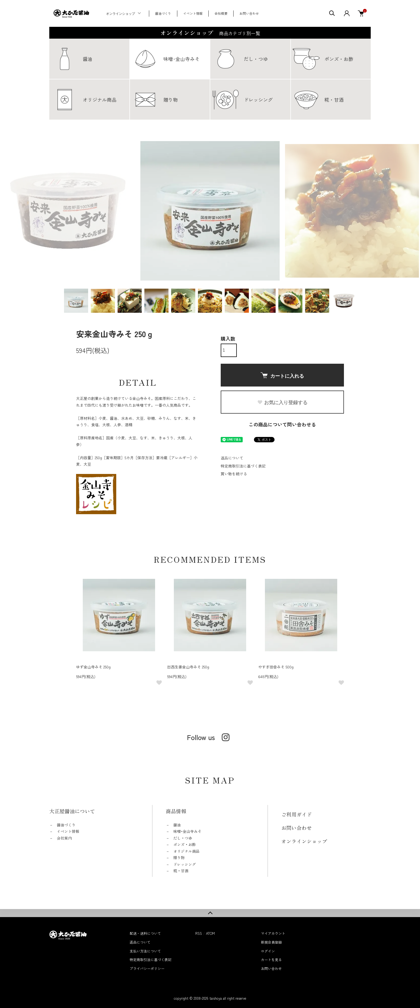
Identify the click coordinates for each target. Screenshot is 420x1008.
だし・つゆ (182, 838)
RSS (198, 933)
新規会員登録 (271, 942)
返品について (232, 458)
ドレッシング (184, 864)
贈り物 (179, 857)
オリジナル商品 (186, 851)
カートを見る (271, 959)
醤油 (177, 824)
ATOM (210, 933)
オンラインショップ (120, 14)
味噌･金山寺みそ (187, 831)
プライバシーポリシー (147, 968)
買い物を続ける (234, 473)
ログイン (268, 951)
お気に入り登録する (282, 402)
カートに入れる (282, 375)
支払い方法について (145, 951)
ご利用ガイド (296, 814)
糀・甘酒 (180, 870)
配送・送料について (145, 933)
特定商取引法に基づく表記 (243, 466)
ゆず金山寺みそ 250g (93, 666)
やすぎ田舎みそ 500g (276, 666)
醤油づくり (163, 13)
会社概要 (221, 13)
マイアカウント (273, 933)
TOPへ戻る (210, 913)
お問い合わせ (249, 13)
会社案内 (64, 838)
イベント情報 (192, 13)
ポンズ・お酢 (184, 844)
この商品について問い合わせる (282, 424)
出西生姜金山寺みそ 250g (188, 666)
